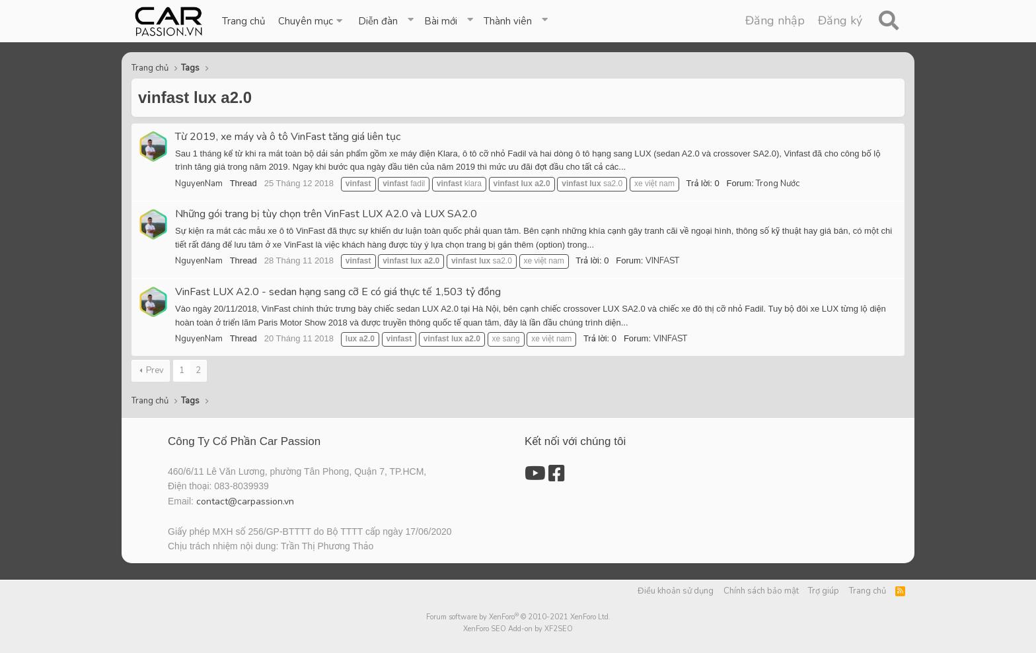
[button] (312, 21)
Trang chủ (243, 21)
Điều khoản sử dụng (676, 591)
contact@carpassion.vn (245, 501)
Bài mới (440, 21)
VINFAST (662, 261)
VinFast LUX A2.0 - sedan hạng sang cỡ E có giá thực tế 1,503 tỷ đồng (338, 292)
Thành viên (508, 21)
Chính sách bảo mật (761, 591)
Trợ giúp (823, 591)
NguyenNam (199, 183)
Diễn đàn (378, 21)
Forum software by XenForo (518, 617)
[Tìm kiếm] (888, 21)
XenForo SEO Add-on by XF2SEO (518, 629)
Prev (155, 370)
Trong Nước (777, 183)
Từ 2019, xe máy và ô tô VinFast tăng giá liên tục (287, 136)
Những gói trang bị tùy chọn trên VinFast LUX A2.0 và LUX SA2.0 (326, 214)
